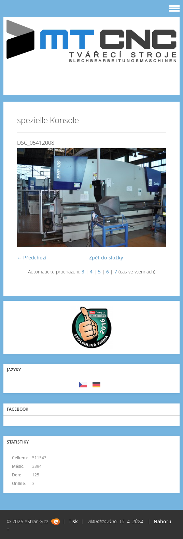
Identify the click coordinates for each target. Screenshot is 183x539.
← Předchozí (31, 257)
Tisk (73, 521)
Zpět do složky (106, 257)
